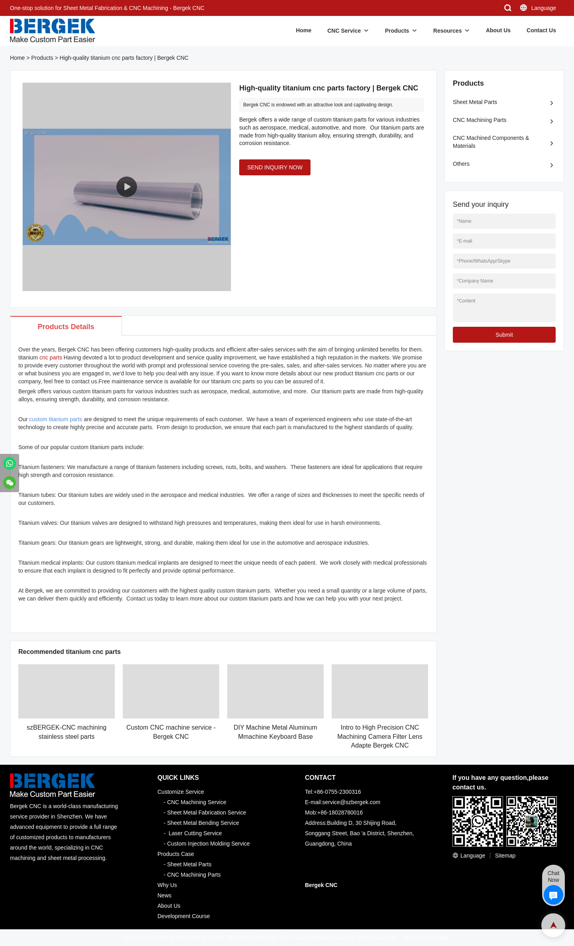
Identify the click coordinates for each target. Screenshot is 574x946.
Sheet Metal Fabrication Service (206, 812)
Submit (504, 335)
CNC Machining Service (196, 802)
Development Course (183, 916)
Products (397, 30)
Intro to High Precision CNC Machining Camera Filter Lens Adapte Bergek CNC (379, 736)
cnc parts (50, 357)
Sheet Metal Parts (475, 102)
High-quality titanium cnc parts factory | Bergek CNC (124, 58)
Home (303, 30)
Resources (447, 30)
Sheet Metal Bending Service (203, 823)
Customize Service (180, 792)
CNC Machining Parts (480, 120)
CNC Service (344, 30)
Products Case (175, 854)
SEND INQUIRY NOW (275, 167)
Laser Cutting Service (195, 833)
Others (461, 164)
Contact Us (541, 30)
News (164, 895)
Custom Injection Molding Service (208, 843)
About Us (498, 30)
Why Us (167, 885)
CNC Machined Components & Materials (491, 142)
